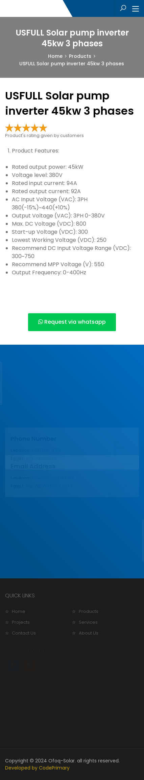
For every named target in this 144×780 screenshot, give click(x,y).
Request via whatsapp (72, 322)
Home (55, 56)
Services (88, 622)
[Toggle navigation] (135, 9)
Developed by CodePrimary (37, 767)
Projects (21, 622)
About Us (88, 633)
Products (80, 56)
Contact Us (24, 633)
